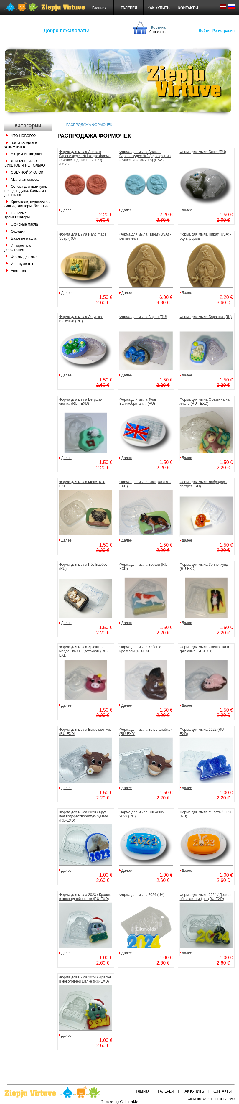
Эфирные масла (24, 224)
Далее (66, 210)
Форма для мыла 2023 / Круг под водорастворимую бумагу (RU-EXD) (83, 816)
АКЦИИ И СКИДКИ (26, 154)
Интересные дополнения (17, 247)
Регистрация (223, 31)
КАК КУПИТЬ (159, 8)
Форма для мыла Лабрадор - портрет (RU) (203, 484)
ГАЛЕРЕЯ (129, 8)
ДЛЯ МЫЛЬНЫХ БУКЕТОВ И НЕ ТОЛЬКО (24, 163)
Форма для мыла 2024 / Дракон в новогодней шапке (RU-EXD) (85, 979)
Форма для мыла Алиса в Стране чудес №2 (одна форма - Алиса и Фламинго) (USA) (145, 156)
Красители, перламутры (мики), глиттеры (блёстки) (27, 204)
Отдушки (18, 231)
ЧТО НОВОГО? (23, 136)
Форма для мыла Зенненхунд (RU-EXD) (204, 566)
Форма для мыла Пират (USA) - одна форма (206, 236)
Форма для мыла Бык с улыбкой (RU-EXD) (145, 732)
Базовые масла (23, 238)
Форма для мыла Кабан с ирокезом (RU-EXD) (140, 649)
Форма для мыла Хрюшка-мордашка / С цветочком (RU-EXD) (83, 651)
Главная (99, 8)
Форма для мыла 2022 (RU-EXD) (202, 732)
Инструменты (22, 264)
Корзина (158, 27)
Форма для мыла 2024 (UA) (141, 895)
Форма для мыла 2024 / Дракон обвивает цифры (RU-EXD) (205, 897)
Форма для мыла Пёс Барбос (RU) (83, 566)
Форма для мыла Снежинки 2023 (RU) (142, 814)
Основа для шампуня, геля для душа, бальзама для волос (25, 191)
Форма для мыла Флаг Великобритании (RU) (137, 401)
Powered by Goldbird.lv (119, 1102)
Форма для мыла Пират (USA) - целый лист (145, 236)
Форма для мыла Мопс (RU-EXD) (82, 484)
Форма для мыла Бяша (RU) (203, 152)
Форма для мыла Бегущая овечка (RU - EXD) (80, 401)
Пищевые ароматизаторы (17, 215)
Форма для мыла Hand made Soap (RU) (83, 236)
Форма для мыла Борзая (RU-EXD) (144, 566)
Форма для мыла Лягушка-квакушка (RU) (81, 319)
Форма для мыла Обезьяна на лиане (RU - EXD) (205, 401)
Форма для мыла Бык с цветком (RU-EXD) (85, 732)
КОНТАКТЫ (188, 8)
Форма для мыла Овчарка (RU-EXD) (145, 484)
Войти (204, 31)
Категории (27, 126)
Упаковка (18, 271)
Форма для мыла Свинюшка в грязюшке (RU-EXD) (204, 649)
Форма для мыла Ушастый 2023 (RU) (206, 814)
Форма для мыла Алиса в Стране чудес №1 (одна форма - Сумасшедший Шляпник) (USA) (85, 158)
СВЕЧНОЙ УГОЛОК (27, 172)
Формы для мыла (25, 257)
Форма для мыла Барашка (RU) (206, 317)
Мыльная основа (25, 179)
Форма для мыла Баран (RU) (143, 317)
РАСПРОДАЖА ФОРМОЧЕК (20, 145)
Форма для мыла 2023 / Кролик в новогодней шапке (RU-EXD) (85, 897)
